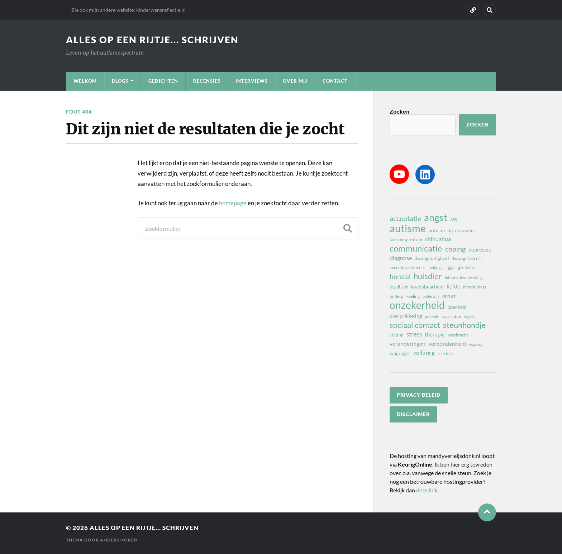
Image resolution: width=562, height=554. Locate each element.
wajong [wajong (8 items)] (475, 344)
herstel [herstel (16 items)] (400, 276)
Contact (335, 81)
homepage (233, 203)
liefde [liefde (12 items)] (453, 286)
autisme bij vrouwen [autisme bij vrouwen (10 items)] (451, 230)
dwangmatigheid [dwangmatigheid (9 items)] (432, 258)
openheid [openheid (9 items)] (457, 307)
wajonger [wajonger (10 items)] (400, 353)
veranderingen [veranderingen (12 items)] (407, 343)
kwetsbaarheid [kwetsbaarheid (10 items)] (427, 286)
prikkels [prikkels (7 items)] (432, 316)
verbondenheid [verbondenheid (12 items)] (447, 343)
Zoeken (399, 111)
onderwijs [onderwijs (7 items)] (431, 296)
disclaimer (413, 414)
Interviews (251, 81)
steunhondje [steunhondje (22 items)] (464, 325)
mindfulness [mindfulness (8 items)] (474, 287)
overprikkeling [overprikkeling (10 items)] (406, 316)
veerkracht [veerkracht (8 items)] (458, 335)
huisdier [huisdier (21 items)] (428, 276)
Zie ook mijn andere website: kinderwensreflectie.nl (128, 10)
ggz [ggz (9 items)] (451, 267)
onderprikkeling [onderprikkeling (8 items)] (405, 296)
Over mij (295, 81)
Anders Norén (119, 540)
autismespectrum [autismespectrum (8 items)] (406, 239)
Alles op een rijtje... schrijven (152, 39)
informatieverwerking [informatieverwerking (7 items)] (464, 277)
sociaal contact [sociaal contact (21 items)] (415, 325)
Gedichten (163, 81)
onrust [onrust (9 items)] (449, 296)
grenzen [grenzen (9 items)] (466, 267)
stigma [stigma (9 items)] (397, 335)
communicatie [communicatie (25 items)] (416, 248)
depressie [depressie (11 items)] (479, 249)
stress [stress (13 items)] (414, 334)
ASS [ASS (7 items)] (453, 219)
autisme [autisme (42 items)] (408, 228)
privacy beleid (418, 395)
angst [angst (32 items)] (435, 217)
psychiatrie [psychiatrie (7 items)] (451, 316)
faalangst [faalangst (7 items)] (436, 267)
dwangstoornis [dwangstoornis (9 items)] (467, 258)
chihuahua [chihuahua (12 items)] (438, 238)
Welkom (85, 81)
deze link (427, 490)
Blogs (120, 81)
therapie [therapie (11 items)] (435, 334)
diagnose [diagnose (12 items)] (401, 257)
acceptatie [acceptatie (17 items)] (405, 218)
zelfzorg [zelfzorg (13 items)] (424, 353)
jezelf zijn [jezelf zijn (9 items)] (399, 287)
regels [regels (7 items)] (469, 316)
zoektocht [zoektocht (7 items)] (446, 353)
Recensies (206, 81)
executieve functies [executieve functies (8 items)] (407, 267)
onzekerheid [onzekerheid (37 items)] (417, 305)
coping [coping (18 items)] (455, 248)
